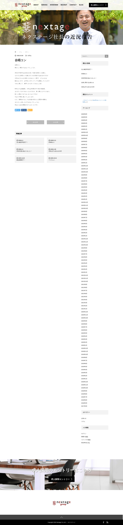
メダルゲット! (86, 100)
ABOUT (36, 5)
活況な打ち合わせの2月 (55, 151)
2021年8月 (84, 287)
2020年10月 (84, 318)
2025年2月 (84, 159)
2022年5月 (84, 260)
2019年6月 (84, 363)
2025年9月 (84, 138)
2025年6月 (84, 147)
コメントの (85, 439)
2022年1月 (84, 272)
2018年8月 (84, 394)
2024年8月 (84, 178)
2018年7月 (84, 397)
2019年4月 (84, 369)
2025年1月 (84, 162)
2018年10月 (84, 388)
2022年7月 (84, 254)
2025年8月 (84, 141)
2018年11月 (84, 385)
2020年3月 (84, 339)
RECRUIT (64, 5)
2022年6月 (84, 257)
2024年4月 (84, 190)
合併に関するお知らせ (87, 82)
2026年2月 (84, 126)
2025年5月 (84, 150)
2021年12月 (84, 275)
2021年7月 (84, 290)
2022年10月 (84, 245)
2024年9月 (84, 175)
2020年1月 (84, 345)
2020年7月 (84, 327)
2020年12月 (84, 312)
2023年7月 (84, 217)
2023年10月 (84, 208)
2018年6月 (84, 400)
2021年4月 (84, 299)
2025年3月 (84, 156)
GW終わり (52, 142)
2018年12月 (84, 381)
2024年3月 (84, 193)
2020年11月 (84, 315)
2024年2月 (84, 196)
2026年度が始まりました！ (24, 151)
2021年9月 (84, 284)
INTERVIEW (54, 5)
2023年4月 (84, 226)
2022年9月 (84, 248)
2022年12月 (84, 239)
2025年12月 (84, 132)
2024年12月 (84, 166)
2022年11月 (84, 242)
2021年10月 (84, 281)
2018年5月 (84, 403)
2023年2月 (84, 232)
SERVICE (44, 5)
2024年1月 (84, 199)
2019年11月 (84, 351)
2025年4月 (84, 153)
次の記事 (55, 122)
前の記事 (35, 122)
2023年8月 (84, 214)
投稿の (84, 436)
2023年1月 (84, 235)
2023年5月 (84, 223)
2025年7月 (84, 144)
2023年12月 (84, 202)
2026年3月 (84, 123)
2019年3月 (84, 372)
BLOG (81, 5)
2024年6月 (84, 184)
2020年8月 (84, 324)
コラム (29, 55)
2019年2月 (84, 375)
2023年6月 (84, 220)
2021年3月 (84, 302)
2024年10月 (84, 172)
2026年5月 (84, 117)
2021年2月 (84, 305)
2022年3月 (84, 266)
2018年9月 (84, 391)
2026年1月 (84, 129)
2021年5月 (84, 296)
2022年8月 (84, 251)
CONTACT (73, 5)
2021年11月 (84, 278)
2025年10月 (84, 135)
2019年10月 (84, 354)
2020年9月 (84, 321)
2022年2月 (84, 269)
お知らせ (83, 418)
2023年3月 (84, 229)
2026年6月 (84, 114)
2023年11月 (84, 205)
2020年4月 (84, 336)
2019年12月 (84, 348)
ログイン (83, 433)
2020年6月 (84, 330)
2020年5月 (84, 333)
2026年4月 (84, 120)
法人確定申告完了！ (22, 142)
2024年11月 (84, 169)
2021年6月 (84, 293)
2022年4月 (84, 263)
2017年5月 (84, 406)
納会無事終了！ (21, 160)
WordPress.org (85, 442)
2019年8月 (84, 357)
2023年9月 (84, 211)
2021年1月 (84, 308)
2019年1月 (84, 378)
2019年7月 (84, 360)
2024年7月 (84, 181)
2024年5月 (84, 187)
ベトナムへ (52, 160)
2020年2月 (84, 342)
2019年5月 (84, 366)
